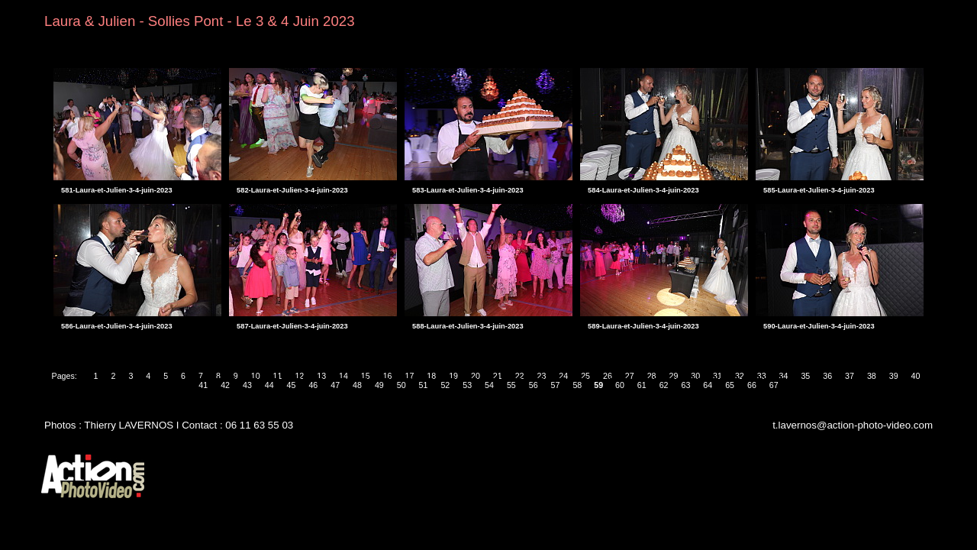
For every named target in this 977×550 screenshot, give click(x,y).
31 (717, 375)
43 (247, 385)
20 (475, 375)
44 (269, 385)
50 (401, 385)
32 (739, 375)
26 (607, 375)
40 (916, 375)
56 (533, 385)
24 (563, 375)
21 (497, 375)
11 (277, 375)
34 (783, 375)
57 (555, 385)
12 (299, 375)
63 (686, 385)
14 (343, 375)
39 (893, 375)
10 (255, 375)
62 (664, 385)
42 (225, 385)
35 (805, 375)
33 (761, 375)
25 (585, 375)
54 (489, 385)
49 (379, 385)
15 (365, 375)
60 (619, 385)
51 (423, 385)
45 (291, 385)
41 (203, 385)
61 (641, 385)
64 (707, 385)
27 (629, 375)
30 (695, 375)
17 (409, 375)
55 (511, 385)
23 (541, 375)
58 (577, 385)
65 (729, 385)
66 (751, 385)
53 (467, 385)
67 (774, 385)
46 (313, 385)
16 (387, 375)
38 (871, 375)
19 (453, 375)
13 (321, 375)
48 (357, 385)
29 (673, 375)
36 (827, 375)
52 (445, 385)
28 (651, 375)
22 (519, 375)
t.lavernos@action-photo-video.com (852, 425)
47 (335, 385)
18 (431, 375)
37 (849, 375)
